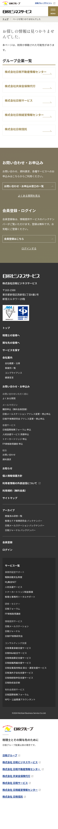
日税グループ (10, 778)
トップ (6, 350)
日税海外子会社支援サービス (19, 695)
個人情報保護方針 (12, 498)
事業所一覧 (10, 390)
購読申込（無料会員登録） (15, 431)
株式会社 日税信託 (13, 819)
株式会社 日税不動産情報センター (22, 791)
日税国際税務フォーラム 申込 (17, 452)
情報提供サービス (13, 643)
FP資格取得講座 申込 (13, 466)
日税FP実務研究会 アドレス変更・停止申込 (24, 441)
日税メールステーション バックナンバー (24, 548)
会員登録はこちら (14, 261)
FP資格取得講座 (12, 636)
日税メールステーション (17, 648)
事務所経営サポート (14, 594)
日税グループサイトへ (43, 3)
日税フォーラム (12, 631)
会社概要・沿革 (12, 385)
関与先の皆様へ (11, 365)
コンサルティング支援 (15, 665)
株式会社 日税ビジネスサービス (20, 784)
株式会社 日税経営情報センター (20, 812)
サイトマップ (10, 520)
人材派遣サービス (13, 609)
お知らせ (7, 491)
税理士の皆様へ (11, 358)
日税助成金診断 (12, 705)
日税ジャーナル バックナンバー (20, 552)
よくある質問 (9, 420)
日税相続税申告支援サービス (19, 700)
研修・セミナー (12, 626)
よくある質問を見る (29, 218)
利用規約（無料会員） (15, 513)
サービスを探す (11, 372)
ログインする (29, 271)
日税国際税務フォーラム (17, 717)
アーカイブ (9, 532)
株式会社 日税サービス (15, 805)
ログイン (7, 572)
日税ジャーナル (12, 653)
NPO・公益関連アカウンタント (20, 722)
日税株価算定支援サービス (18, 680)
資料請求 (7, 481)
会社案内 (7, 380)
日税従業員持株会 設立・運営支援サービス (26, 690)
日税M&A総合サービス (16, 675)
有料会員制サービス (14, 712)
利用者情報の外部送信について (20, 505)
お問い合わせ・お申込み (16, 409)
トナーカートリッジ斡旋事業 (19, 614)
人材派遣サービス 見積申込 (16, 456)
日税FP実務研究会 (14, 658)
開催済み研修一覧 (13, 538)
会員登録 (7, 565)
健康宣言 (9, 400)
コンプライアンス (13, 395)
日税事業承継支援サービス (18, 670)
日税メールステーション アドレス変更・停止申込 (27, 436)
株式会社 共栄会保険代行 (16, 798)
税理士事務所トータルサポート (20, 619)
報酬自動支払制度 (13, 599)
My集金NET (10, 604)
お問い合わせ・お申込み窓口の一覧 (24, 208)
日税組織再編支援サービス (18, 685)
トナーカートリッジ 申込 (15, 461)
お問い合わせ (9, 477)
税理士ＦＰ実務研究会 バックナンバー (23, 543)
